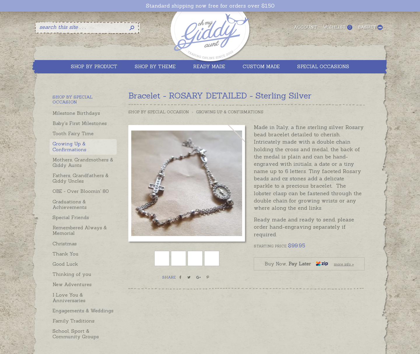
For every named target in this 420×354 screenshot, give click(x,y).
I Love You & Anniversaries (68, 297)
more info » (344, 264)
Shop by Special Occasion (158, 112)
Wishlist (337, 27)
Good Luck (65, 264)
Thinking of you (71, 274)
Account (305, 27)
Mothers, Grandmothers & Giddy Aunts (82, 162)
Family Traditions (73, 321)
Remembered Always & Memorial (79, 230)
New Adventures (72, 284)
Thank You (65, 254)
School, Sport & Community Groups (75, 333)
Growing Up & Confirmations (69, 146)
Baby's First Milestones (79, 123)
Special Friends (70, 217)
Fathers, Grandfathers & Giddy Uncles (80, 178)
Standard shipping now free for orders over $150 (210, 6)
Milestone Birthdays (76, 113)
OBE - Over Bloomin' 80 (80, 191)
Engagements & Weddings (82, 311)
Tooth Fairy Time (73, 133)
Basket (370, 27)
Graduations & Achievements (69, 204)
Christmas (64, 243)
